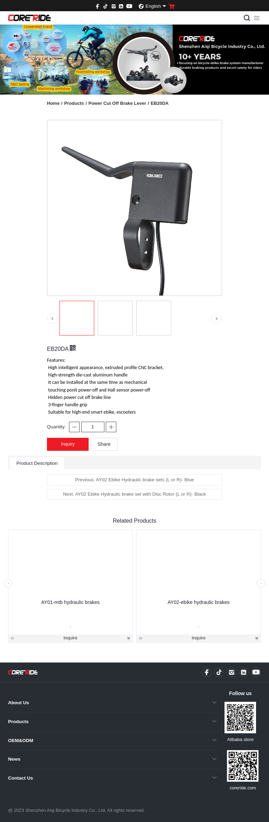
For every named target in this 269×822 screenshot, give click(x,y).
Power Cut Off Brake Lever (118, 103)
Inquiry (68, 444)
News (14, 759)
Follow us (240, 693)
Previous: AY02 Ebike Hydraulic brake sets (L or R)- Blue (134, 479)
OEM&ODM (20, 740)
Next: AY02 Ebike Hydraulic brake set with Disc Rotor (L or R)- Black (134, 494)
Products (75, 103)
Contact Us (20, 778)
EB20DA (159, 103)
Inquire (70, 637)
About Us (18, 702)
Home (54, 103)
